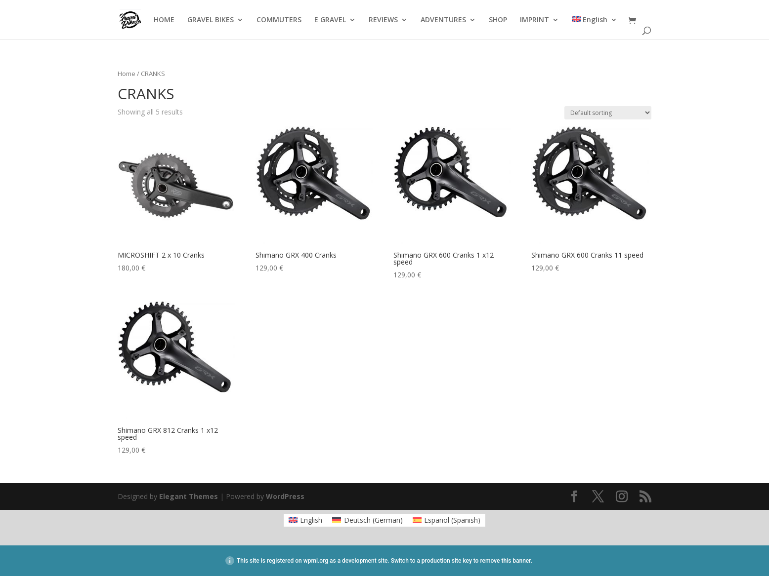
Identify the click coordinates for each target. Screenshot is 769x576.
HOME (164, 20)
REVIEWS (383, 20)
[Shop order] (607, 112)
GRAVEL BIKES (210, 20)
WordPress (285, 496)
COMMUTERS (278, 20)
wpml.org (315, 560)
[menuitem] (594, 27)
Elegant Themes (188, 496)
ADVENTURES (443, 20)
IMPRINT (534, 20)
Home (126, 73)
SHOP (498, 20)
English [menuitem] (311, 520)
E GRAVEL (330, 20)
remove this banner (505, 560)
